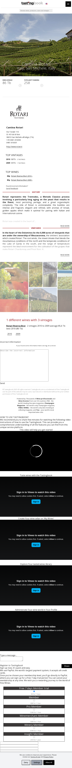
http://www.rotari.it (14, 146)
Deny (26, 762)
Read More (64, 226)
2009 (18, 333)
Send (2, 383)
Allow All (49, 762)
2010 (9, 333)
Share (66, 667)
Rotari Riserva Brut (16, 325)
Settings (37, 762)
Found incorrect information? (39, 187)
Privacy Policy (48, 757)
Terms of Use (35, 757)
